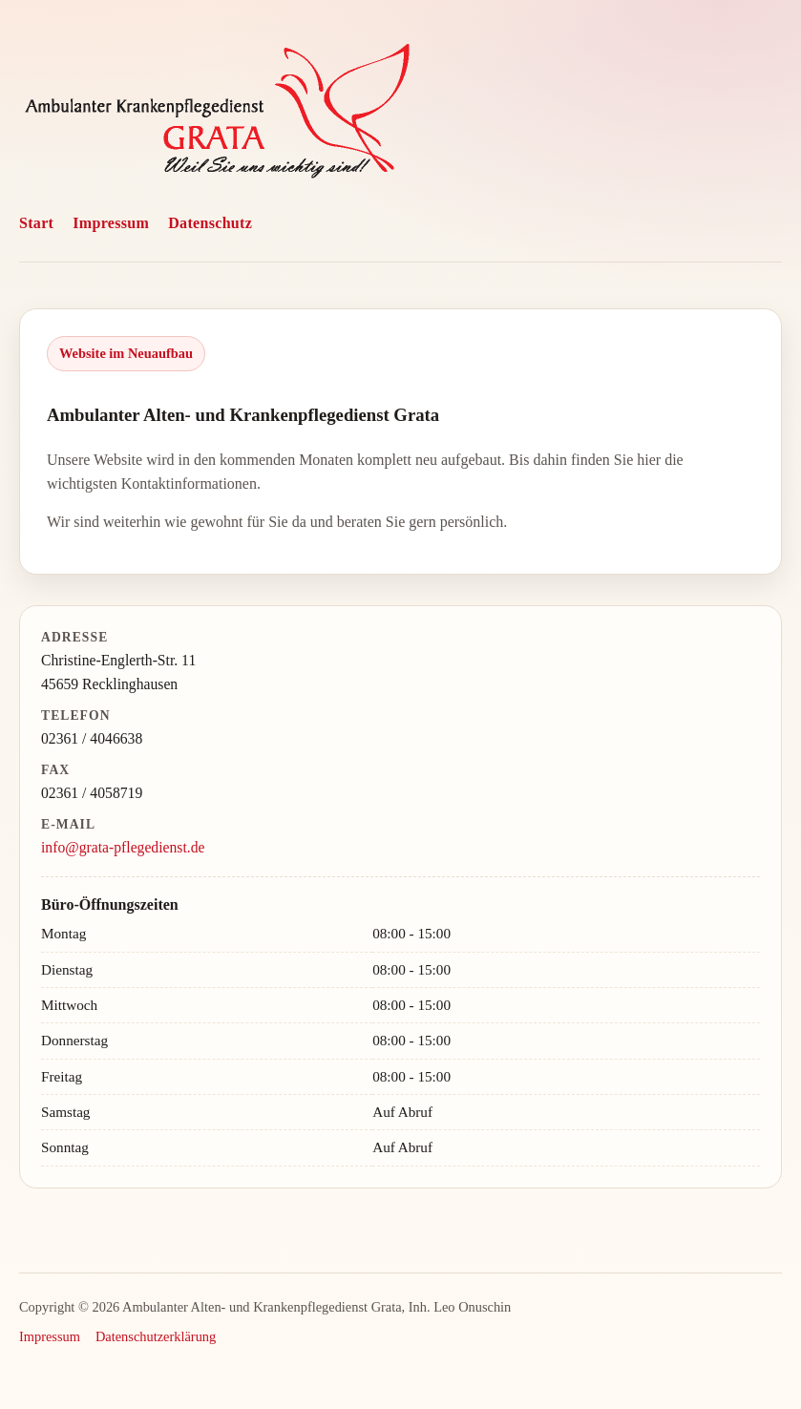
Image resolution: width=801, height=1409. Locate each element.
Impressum (111, 223)
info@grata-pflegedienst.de (123, 847)
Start (36, 223)
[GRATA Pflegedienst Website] (217, 115)
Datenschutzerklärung (155, 1336)
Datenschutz (210, 223)
